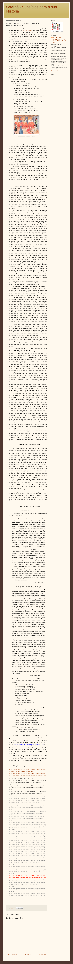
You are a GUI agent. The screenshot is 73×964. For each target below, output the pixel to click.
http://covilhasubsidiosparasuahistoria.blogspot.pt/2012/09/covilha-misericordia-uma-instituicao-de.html (27, 807)
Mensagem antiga (42, 954)
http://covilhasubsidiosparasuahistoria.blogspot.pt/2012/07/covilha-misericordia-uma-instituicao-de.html (27, 813)
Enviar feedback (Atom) (17, 957)
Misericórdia (27, 31)
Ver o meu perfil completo (57, 70)
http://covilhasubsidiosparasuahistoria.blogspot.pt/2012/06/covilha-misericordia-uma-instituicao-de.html (27, 818)
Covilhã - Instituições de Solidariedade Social (20, 910)
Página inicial (28, 954)
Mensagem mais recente (12, 954)
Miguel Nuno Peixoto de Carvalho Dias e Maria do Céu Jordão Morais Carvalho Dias (59, 40)
